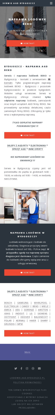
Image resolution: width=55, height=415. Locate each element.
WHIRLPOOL (40, 302)
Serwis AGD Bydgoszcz (19, 3)
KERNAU (20, 320)
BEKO (36, 306)
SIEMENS (42, 313)
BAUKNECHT (41, 316)
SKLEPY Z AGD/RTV (17, 145)
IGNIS (7, 313)
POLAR (7, 320)
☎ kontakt (27, 43)
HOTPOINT (10, 316)
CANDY (25, 306)
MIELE (45, 306)
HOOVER (25, 316)
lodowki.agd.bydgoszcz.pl (27, 378)
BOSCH (8, 302)
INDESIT (19, 313)
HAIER (32, 320)
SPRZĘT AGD (19, 148)
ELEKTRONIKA (38, 145)
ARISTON (43, 309)
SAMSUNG (22, 302)
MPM (20, 323)
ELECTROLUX (11, 306)
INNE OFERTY (36, 148)
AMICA (7, 309)
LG (31, 313)
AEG (17, 309)
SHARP (44, 320)
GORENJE (29, 309)
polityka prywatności (27, 382)
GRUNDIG (9, 323)
